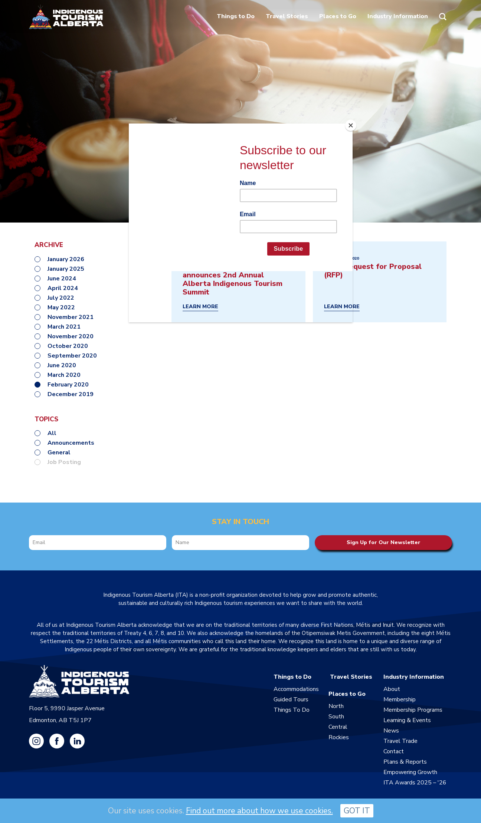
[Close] (350, 125)
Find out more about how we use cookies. (259, 811)
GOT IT (357, 811)
